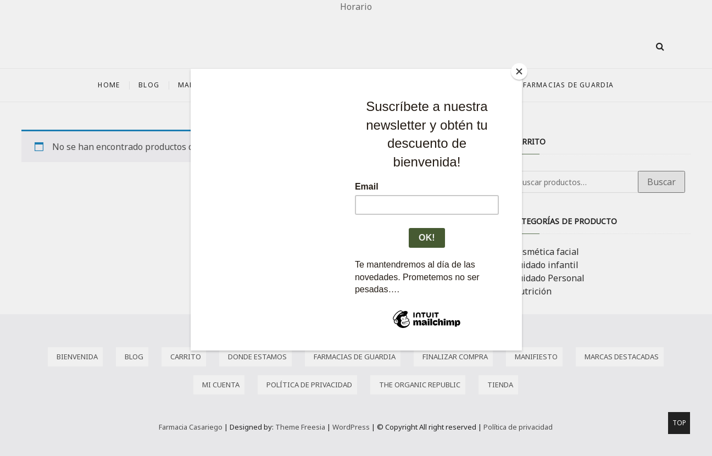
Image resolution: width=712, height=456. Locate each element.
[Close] (519, 71)
